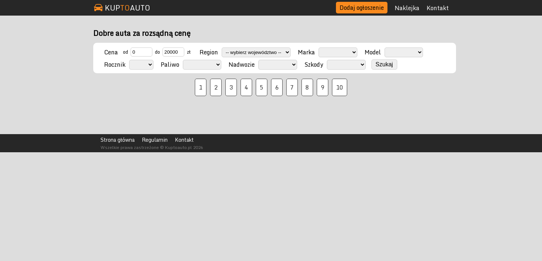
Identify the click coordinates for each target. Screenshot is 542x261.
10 (339, 87)
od (125, 52)
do (157, 52)
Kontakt (438, 8)
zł (189, 52)
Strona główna (117, 140)
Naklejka (407, 8)
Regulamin (155, 140)
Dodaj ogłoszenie (362, 7)
